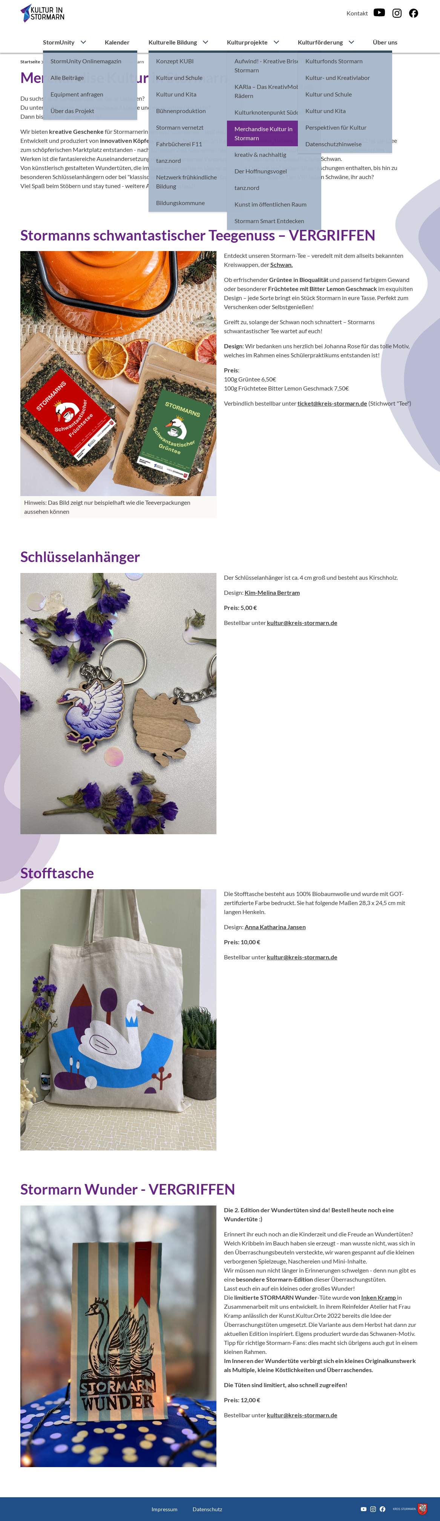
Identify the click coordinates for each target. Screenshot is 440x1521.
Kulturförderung (320, 42)
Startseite (30, 61)
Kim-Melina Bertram (272, 592)
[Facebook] (413, 13)
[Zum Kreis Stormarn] (410, 1509)
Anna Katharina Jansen (275, 926)
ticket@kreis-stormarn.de (332, 403)
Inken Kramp (379, 1297)
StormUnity (59, 42)
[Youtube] (379, 13)
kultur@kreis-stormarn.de (302, 622)
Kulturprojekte (247, 42)
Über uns (385, 42)
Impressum (165, 1509)
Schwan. (281, 264)
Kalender (117, 42)
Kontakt (357, 13)
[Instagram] (397, 13)
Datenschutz (207, 1509)
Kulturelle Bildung (173, 42)
